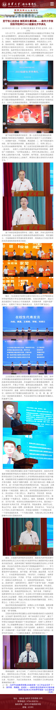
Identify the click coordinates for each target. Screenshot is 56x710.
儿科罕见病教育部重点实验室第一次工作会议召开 (30, 685)
